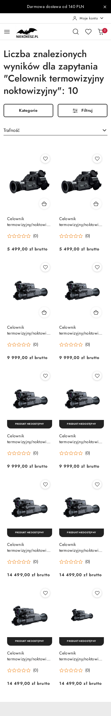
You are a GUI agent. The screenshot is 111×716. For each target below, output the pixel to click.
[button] (22, 236)
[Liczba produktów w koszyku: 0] (100, 31)
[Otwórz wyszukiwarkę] (76, 31)
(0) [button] (35, 236)
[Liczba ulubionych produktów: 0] (88, 31)
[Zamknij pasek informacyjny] (104, 6)
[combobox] (55, 130)
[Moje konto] (88, 18)
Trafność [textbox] (12, 130)
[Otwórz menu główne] (7, 31)
